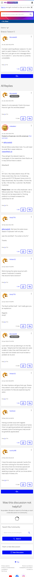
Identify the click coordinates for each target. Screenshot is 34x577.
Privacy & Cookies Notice (7, 567)
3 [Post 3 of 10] (4, 205)
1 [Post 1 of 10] (4, 64)
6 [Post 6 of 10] (4, 322)
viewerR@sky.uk (7, 151)
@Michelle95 (8, 142)
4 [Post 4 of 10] (4, 247)
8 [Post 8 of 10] (4, 399)
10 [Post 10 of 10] (5, 480)
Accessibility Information (26, 567)
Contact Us (30, 569)
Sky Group (4, 571)
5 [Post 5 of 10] (4, 282)
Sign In (31, 3)
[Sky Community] (11, 2)
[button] (31, 36)
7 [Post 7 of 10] (4, 361)
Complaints (4, 569)
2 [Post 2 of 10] (4, 114)
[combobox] (15, 14)
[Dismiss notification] (31, 7)
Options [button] (3, 28)
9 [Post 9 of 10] (4, 438)
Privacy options (5, 566)
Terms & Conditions (27, 566)
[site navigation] (2, 2)
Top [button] (18, 562)
